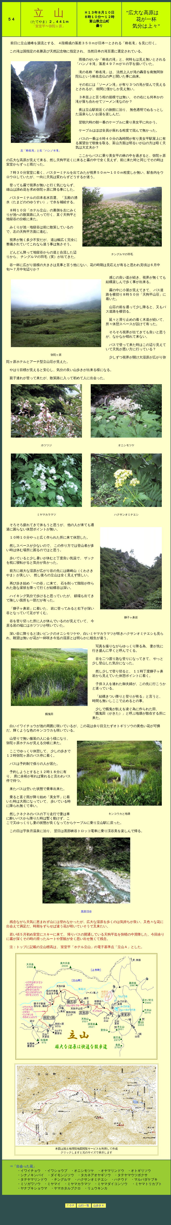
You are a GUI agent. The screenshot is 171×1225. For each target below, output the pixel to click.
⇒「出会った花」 (21, 1166)
